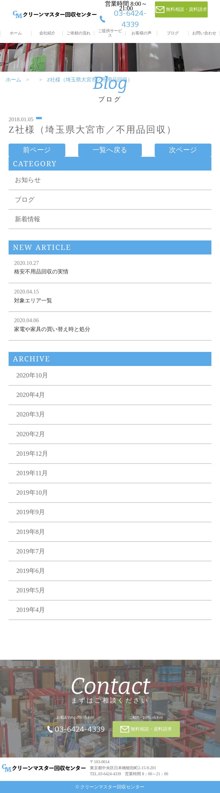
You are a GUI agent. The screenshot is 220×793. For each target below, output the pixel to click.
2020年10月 (32, 375)
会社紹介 (47, 33)
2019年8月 (30, 531)
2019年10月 (32, 492)
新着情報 (27, 219)
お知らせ (28, 179)
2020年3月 (30, 414)
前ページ (37, 150)
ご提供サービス (110, 33)
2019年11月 (32, 473)
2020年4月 (30, 394)
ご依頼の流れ (78, 33)
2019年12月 (32, 453)
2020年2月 (30, 434)
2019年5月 (30, 590)
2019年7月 (30, 551)
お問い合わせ (204, 33)
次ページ (183, 150)
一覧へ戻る (110, 150)
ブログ (173, 33)
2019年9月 (30, 512)
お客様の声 (141, 33)
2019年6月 (30, 570)
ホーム (16, 33)
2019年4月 (30, 609)
